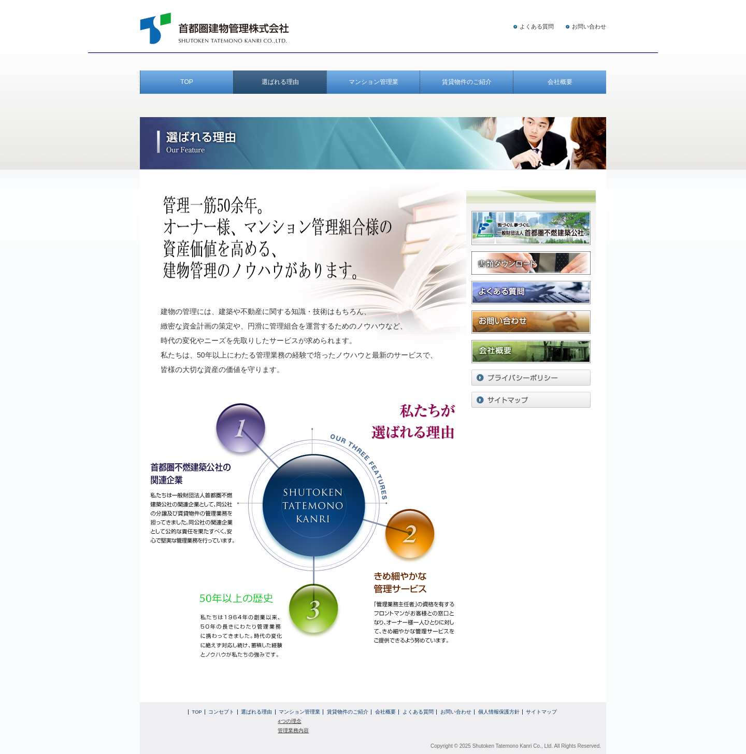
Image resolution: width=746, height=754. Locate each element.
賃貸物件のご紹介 (467, 82)
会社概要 (560, 82)
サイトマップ (541, 712)
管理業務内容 (293, 730)
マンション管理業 (373, 82)
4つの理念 (289, 721)
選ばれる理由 (280, 82)
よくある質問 (537, 26)
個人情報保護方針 (499, 712)
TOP (186, 82)
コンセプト (221, 712)
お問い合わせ (589, 26)
